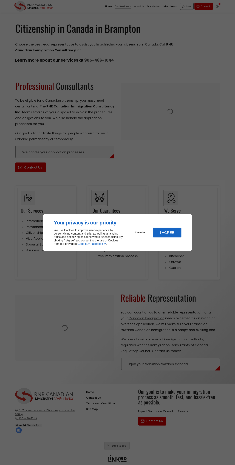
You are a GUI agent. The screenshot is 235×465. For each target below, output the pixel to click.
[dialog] (117, 232)
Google (82, 243)
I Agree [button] (167, 233)
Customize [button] (140, 232)
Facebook (96, 243)
